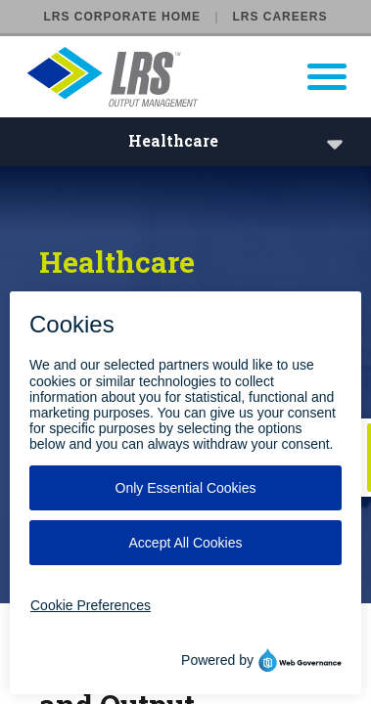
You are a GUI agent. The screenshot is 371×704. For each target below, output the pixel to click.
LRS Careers (279, 16)
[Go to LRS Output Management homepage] (197, 77)
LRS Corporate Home (122, 16)
